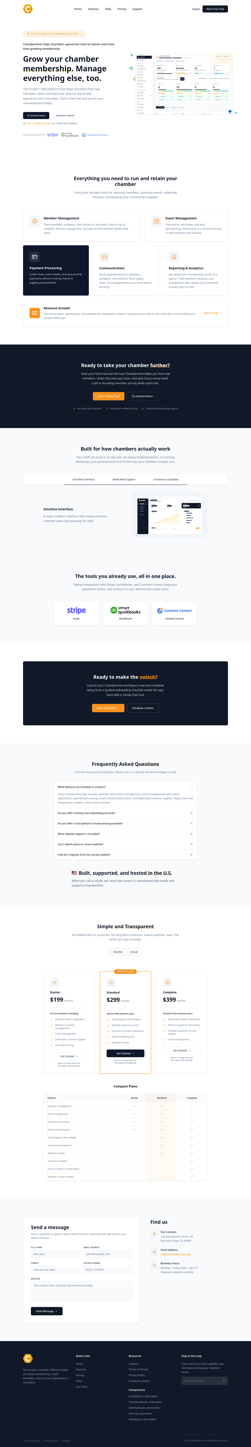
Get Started (69, 1056)
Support (137, 9)
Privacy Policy (137, 1375)
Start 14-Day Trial (108, 396)
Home (78, 9)
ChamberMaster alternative (145, 1402)
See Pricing (212, 313)
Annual (134, 951)
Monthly (117, 951)
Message (35, 1279)
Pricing (122, 9)
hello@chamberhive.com (176, 1254)
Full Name (36, 1247)
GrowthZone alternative (143, 1396)
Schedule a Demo (65, 115)
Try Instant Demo (36, 115)
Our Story (81, 1386)
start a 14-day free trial (38, 123)
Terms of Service (138, 1369)
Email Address (92, 1247)
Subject (35, 1263)
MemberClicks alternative (144, 1408)
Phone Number (92, 1263)
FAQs (108, 9)
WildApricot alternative (142, 1419)
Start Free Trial (215, 9)
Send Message (46, 1311)
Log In (196, 9)
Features (93, 9)
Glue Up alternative (140, 1413)
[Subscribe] (224, 1380)
